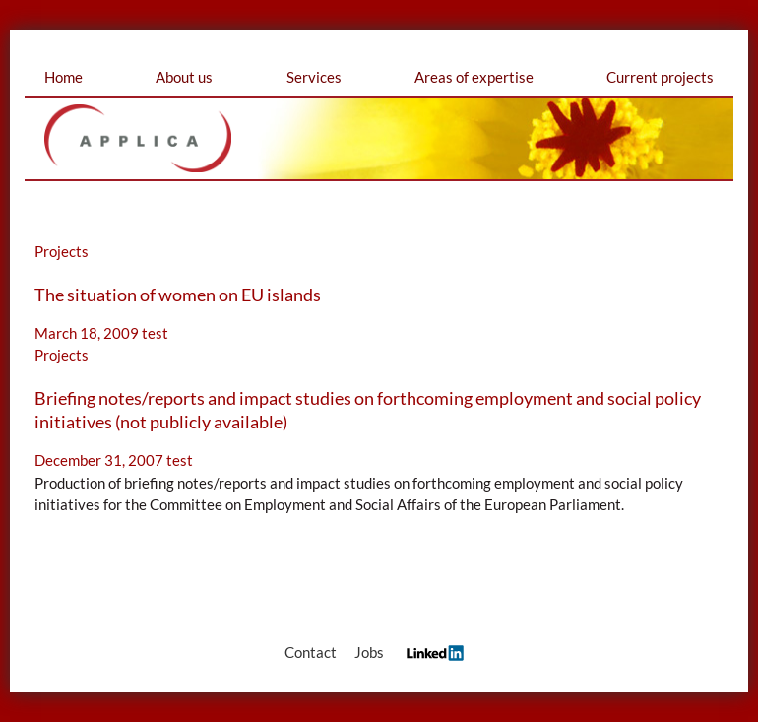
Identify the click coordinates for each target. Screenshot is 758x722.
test (155, 333)
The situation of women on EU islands (177, 294)
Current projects (660, 77)
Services (314, 77)
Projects (61, 251)
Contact (310, 652)
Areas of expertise (474, 77)
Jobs (369, 652)
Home (63, 77)
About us (184, 77)
